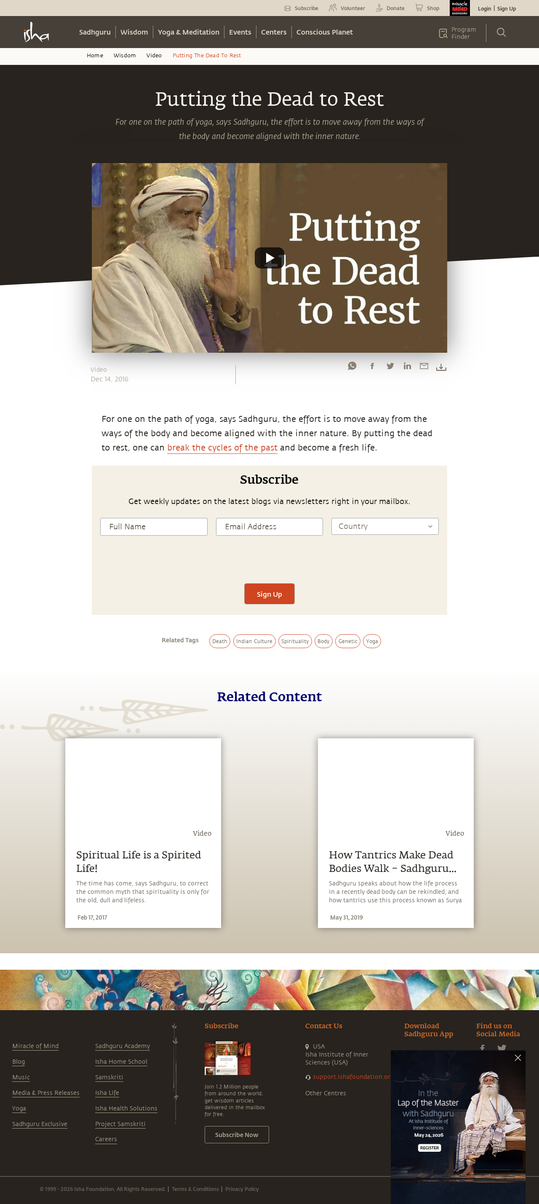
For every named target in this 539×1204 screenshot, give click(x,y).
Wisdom (134, 31)
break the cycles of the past (222, 448)
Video (154, 56)
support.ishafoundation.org (353, 1077)
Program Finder (463, 33)
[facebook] (372, 367)
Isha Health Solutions (126, 1108)
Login (484, 8)
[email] (424, 368)
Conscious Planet (324, 31)
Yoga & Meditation (188, 31)
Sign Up (506, 8)
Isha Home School (121, 1062)
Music (21, 1077)
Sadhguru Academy (122, 1046)
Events (240, 31)
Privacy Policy (242, 1188)
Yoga (19, 1108)
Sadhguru (95, 31)
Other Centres (325, 1093)
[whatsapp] (352, 368)
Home (95, 56)
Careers (106, 1139)
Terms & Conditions (195, 1188)
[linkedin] (407, 368)
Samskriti (109, 1077)
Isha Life (107, 1093)
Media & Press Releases (46, 1093)
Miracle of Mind (35, 1046)
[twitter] (390, 368)
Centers (274, 31)
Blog (18, 1062)
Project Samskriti (120, 1124)
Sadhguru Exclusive (39, 1124)
